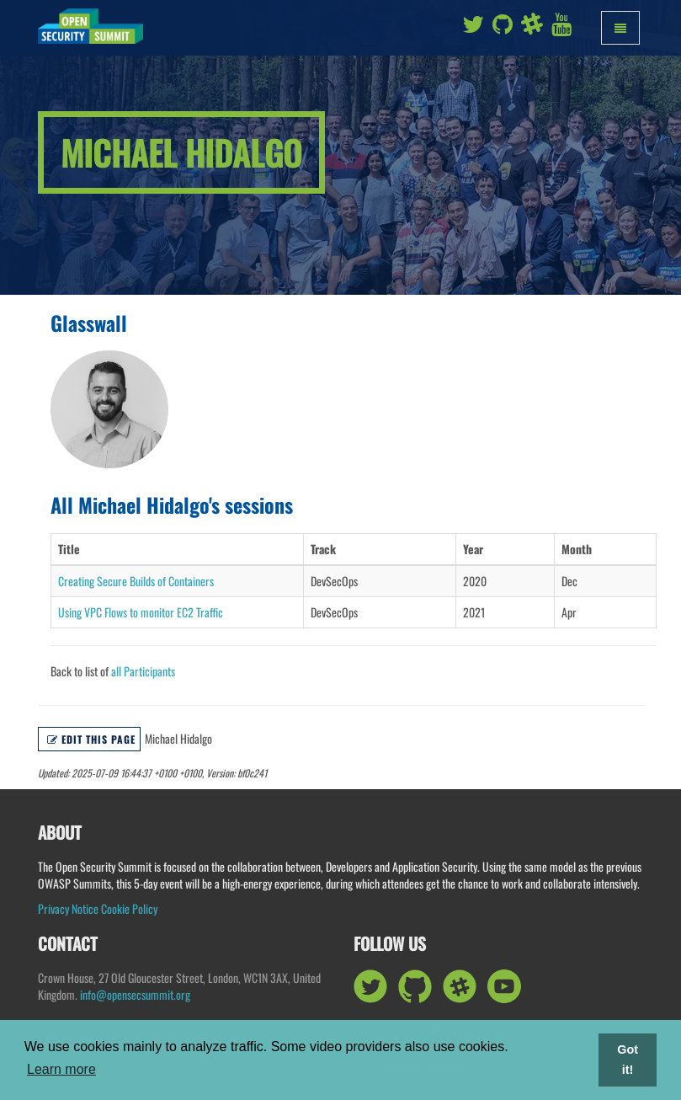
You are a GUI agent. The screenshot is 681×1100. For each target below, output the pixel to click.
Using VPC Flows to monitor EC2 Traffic (140, 612)
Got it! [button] (627, 1059)
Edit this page (91, 739)
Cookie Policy (129, 908)
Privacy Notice (68, 908)
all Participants (143, 671)
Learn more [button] (61, 1069)
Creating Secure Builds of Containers (136, 581)
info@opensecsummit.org (135, 994)
